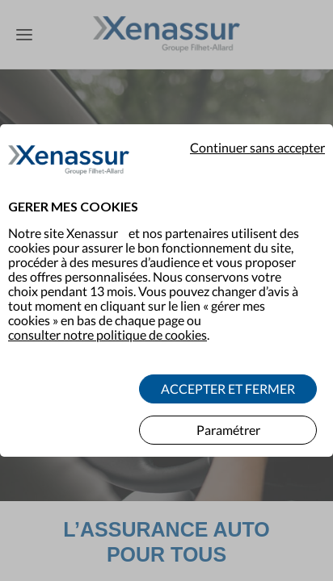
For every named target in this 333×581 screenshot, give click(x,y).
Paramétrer (228, 420)
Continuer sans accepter (257, 138)
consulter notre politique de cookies (107, 325)
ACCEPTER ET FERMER (228, 379)
